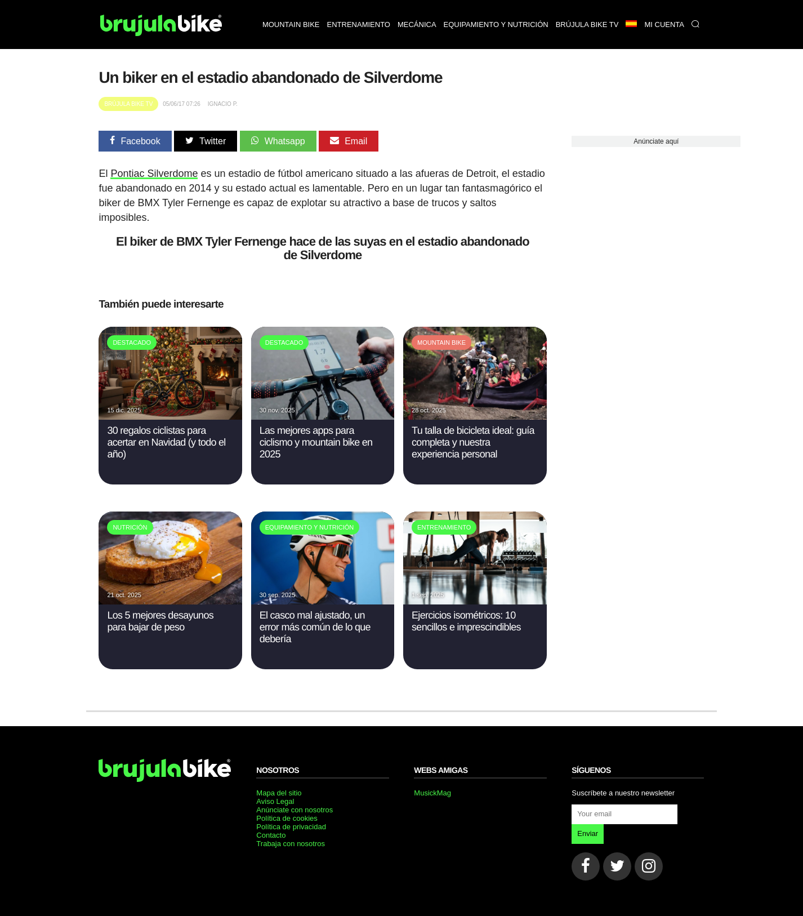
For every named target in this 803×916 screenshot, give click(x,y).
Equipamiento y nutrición (496, 24)
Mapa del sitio (278, 793)
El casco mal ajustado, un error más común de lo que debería (315, 627)
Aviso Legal (275, 801)
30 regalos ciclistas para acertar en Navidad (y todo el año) (166, 442)
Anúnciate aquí (656, 141)
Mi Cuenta (664, 24)
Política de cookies (286, 818)
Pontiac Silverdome (154, 173)
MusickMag (432, 793)
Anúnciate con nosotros (294, 810)
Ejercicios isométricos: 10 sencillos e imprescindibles (466, 621)
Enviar (587, 833)
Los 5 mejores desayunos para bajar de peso (160, 621)
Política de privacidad (291, 826)
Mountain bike (291, 24)
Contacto (270, 835)
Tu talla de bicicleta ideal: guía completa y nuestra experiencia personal (473, 442)
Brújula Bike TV (128, 104)
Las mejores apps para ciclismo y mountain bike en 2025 (316, 442)
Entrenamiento (358, 24)
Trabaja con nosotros (290, 843)
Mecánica (417, 24)
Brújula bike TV (587, 24)
